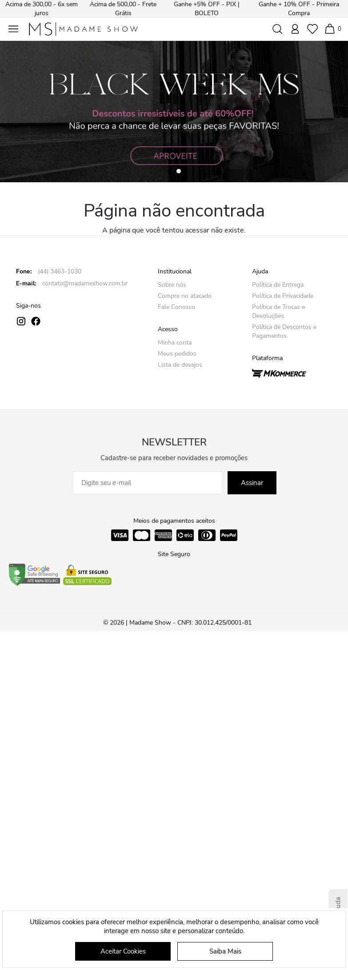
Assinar (252, 482)
